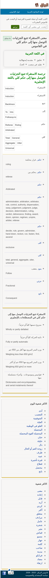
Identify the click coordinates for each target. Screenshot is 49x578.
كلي (39, 255)
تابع (39, 294)
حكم (39, 160)
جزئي (38, 281)
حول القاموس (14, 12)
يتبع (39, 269)
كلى (39, 243)
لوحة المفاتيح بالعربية (35, 12)
